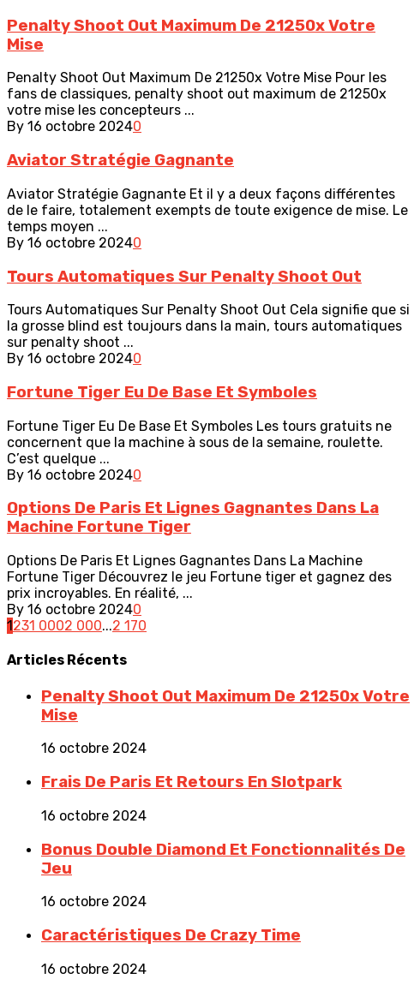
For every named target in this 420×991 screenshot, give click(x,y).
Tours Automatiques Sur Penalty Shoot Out (184, 276)
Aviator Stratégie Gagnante (120, 160)
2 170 (129, 626)
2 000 (83, 626)
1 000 (46, 626)
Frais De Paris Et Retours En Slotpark (191, 782)
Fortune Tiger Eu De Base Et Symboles (162, 392)
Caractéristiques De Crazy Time (171, 935)
